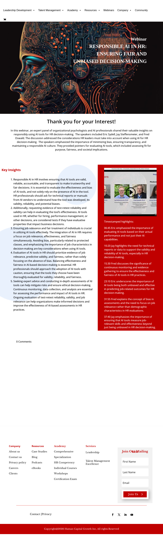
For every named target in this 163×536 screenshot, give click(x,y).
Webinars (108, 10)
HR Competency (64, 462)
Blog (34, 457)
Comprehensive (64, 451)
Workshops (61, 473)
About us (14, 451)
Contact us (15, 457)
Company (124, 10)
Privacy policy (17, 462)
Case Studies (39, 451)
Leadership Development (19, 10)
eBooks (36, 468)
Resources (92, 10)
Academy (74, 10)
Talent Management (51, 10)
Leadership (92, 454)
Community (141, 10)
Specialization (62, 457)
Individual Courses (65, 468)
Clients (13, 473)
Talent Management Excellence (98, 462)
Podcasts (37, 462)
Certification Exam (65, 479)
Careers (13, 468)
